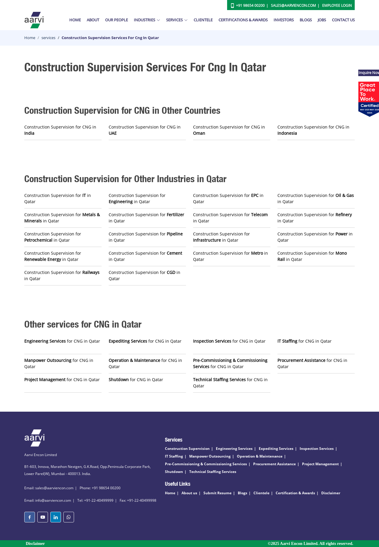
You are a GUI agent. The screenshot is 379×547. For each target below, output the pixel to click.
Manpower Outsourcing (210, 456)
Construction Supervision (187, 448)
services (48, 37)
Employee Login (337, 5)
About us (189, 492)
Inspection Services (317, 448)
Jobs (322, 20)
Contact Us (343, 20)
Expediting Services (276, 448)
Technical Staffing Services (212, 471)
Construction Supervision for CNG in (60, 130)
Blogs (306, 20)
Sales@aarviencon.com (293, 5)
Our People (116, 20)
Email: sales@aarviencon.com (48, 487)
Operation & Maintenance (259, 456)
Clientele (203, 20)
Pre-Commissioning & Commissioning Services (206, 463)
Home (75, 20)
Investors (284, 20)
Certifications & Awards (243, 20)
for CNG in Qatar (62, 341)
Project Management (320, 463)
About (93, 20)
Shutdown (174, 471)
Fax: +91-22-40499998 (138, 500)
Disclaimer (330, 492)
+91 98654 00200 (250, 5)
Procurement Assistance (274, 463)
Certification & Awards (295, 492)
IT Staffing (174, 456)
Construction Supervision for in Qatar (57, 198)
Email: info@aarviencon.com (47, 500)
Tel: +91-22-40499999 (95, 500)
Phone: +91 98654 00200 (100, 487)
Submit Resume (217, 492)
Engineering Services (234, 448)
